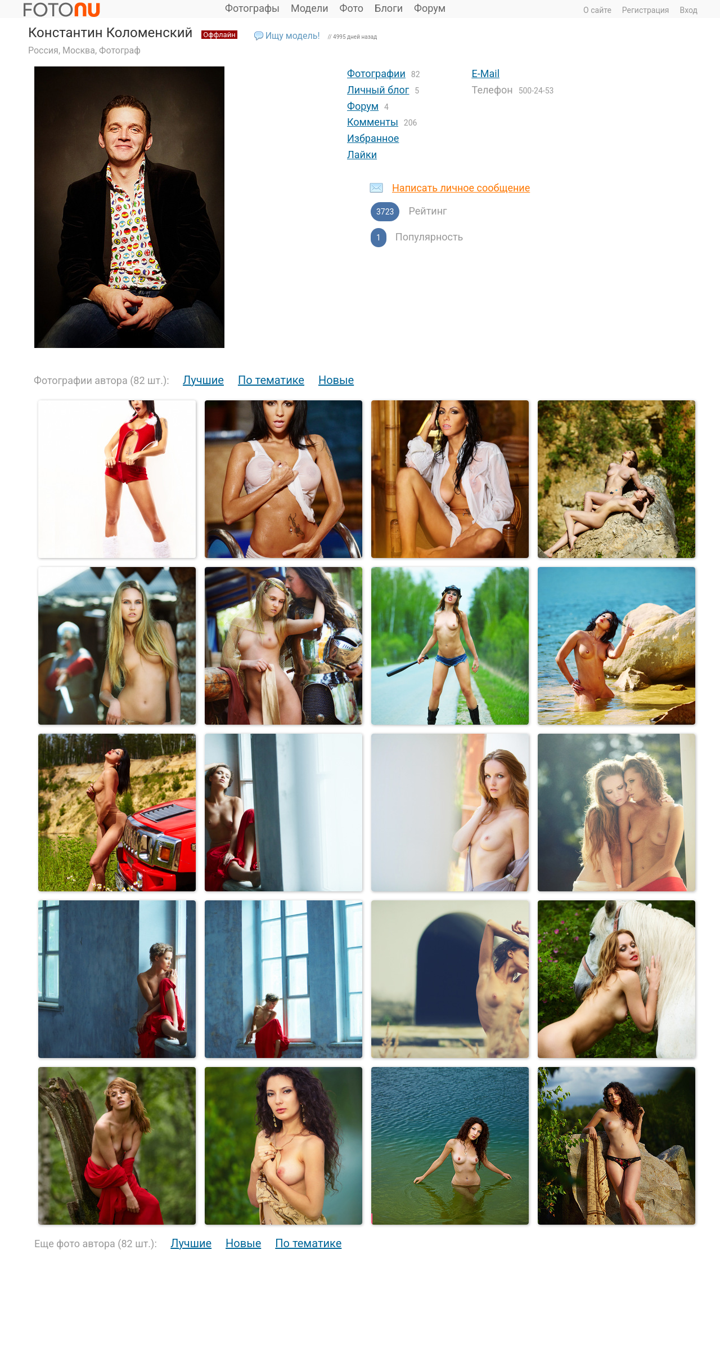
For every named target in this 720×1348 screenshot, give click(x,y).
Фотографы (252, 8)
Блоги (389, 8)
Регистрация (645, 10)
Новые (336, 380)
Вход (689, 10)
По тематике (271, 380)
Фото (352, 8)
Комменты (372, 122)
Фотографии (376, 73)
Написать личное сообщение (461, 188)
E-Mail (486, 73)
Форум (430, 8)
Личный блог (378, 90)
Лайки (362, 154)
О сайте (597, 10)
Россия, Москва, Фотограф (84, 50)
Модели (309, 8)
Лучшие (203, 380)
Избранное (373, 138)
